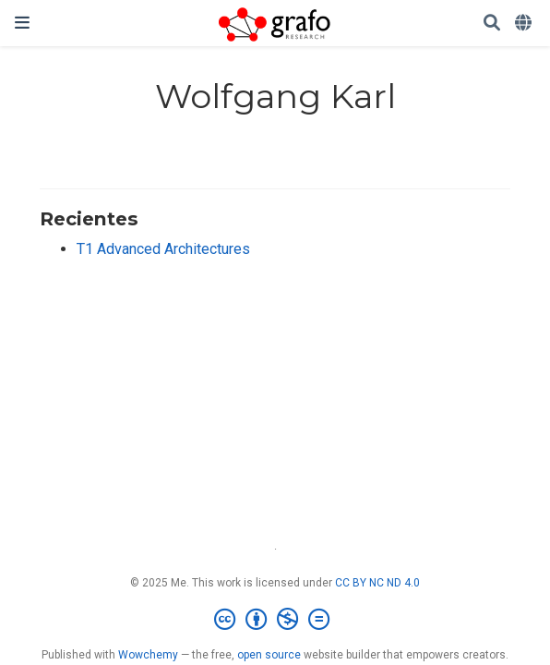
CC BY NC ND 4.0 (377, 582)
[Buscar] (492, 23)
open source (269, 654)
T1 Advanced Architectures (163, 249)
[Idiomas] (525, 23)
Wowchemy (148, 654)
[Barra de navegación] (22, 22)
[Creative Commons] (275, 620)
